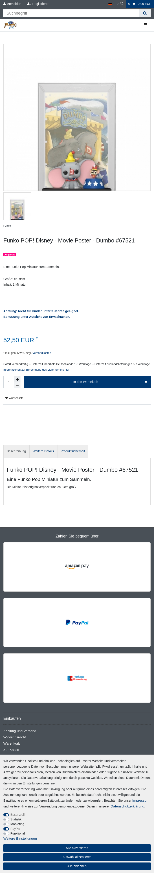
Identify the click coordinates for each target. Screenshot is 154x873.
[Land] (110, 4)
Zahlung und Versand (19, 731)
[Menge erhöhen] (17, 379)
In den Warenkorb (110, 382)
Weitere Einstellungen (20, 838)
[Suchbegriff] (71, 13)
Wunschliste (14, 398)
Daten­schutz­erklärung (127, 806)
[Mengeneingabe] (8, 382)
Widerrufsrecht (14, 737)
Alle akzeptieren (77, 848)
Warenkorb (11, 743)
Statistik (16, 819)
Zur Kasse (11, 750)
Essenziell (18, 814)
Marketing (17, 824)
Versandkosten (41, 353)
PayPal (15, 829)
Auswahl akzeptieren (76, 857)
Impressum (140, 800)
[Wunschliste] (120, 4)
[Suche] (145, 13)
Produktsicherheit (73, 451)
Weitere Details (43, 451)
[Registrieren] (38, 4)
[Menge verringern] (17, 385)
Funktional (18, 833)
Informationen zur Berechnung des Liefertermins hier (36, 369)
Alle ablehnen (77, 866)
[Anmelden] (12, 4)
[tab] (16, 451)
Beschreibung (16, 451)
